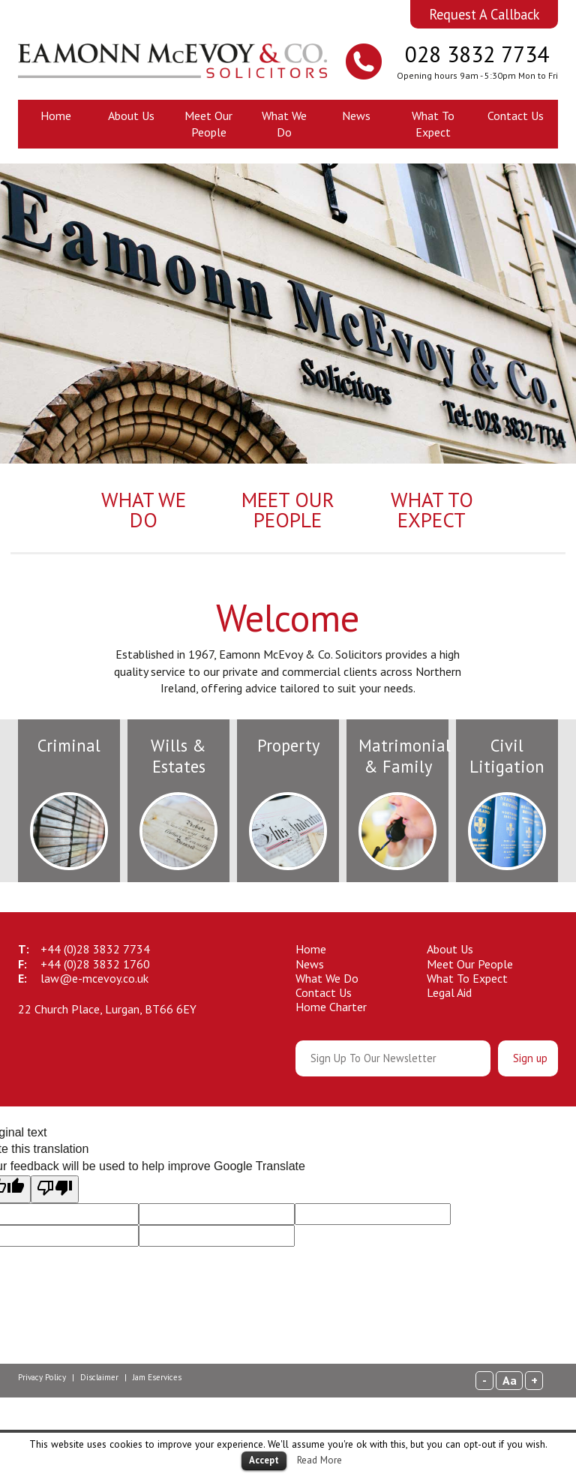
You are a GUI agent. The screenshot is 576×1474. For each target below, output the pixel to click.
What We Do (284, 124)
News (356, 115)
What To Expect (433, 124)
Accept (264, 1460)
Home (55, 115)
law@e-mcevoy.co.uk (94, 978)
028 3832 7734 (477, 54)
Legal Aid (449, 992)
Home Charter (331, 1006)
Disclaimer (99, 1377)
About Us (131, 115)
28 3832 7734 (95, 948)
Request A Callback (484, 14)
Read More (319, 1459)
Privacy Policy (42, 1377)
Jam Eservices (157, 1377)
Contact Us (516, 115)
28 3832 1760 (95, 963)
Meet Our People (208, 124)
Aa (509, 1380)
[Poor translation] (55, 1189)
